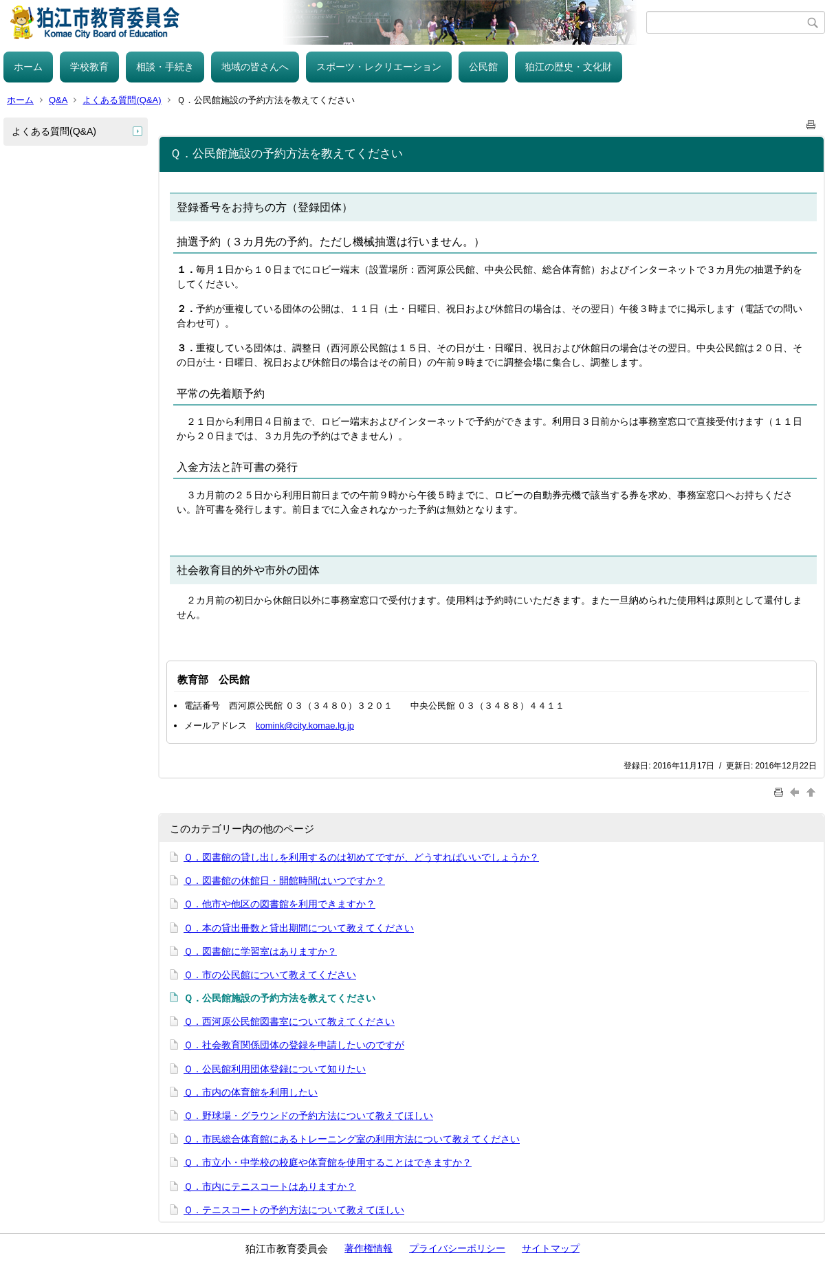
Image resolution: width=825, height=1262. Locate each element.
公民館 (483, 66)
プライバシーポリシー (457, 1248)
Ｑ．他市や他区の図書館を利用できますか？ (279, 903)
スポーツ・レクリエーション (378, 66)
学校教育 (89, 66)
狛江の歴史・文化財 (568, 66)
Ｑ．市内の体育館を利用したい (251, 1092)
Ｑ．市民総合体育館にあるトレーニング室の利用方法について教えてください (352, 1138)
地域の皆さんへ (255, 66)
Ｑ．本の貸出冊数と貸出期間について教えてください (299, 927)
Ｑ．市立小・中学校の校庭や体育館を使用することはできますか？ (328, 1162)
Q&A (58, 100)
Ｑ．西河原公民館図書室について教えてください (289, 1021)
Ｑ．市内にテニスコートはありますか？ (270, 1186)
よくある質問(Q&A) (121, 100)
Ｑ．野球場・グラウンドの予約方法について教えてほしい (308, 1115)
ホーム (28, 66)
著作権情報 (368, 1248)
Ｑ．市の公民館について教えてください (270, 974)
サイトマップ (551, 1248)
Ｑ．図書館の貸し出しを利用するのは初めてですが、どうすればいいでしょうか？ (361, 857)
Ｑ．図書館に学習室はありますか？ (260, 951)
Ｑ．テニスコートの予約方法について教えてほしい (294, 1209)
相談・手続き (165, 66)
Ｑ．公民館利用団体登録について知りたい (275, 1068)
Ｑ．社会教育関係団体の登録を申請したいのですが (294, 1044)
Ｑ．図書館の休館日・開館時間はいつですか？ (284, 880)
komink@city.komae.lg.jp (305, 725)
